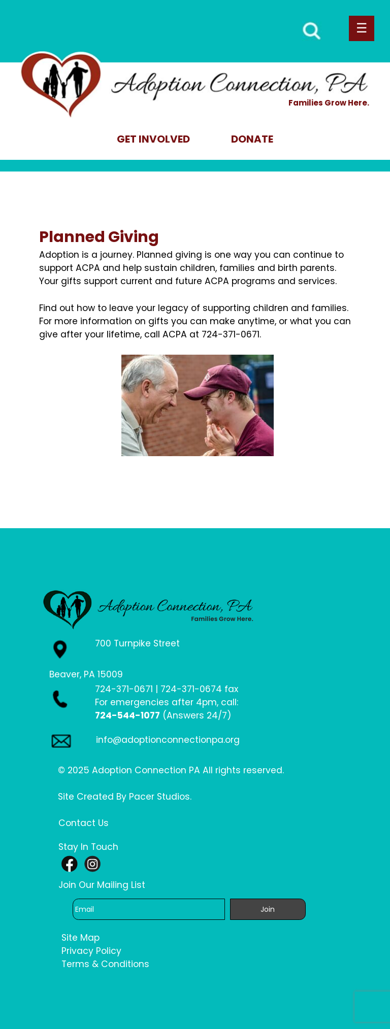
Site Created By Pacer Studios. (124, 797)
